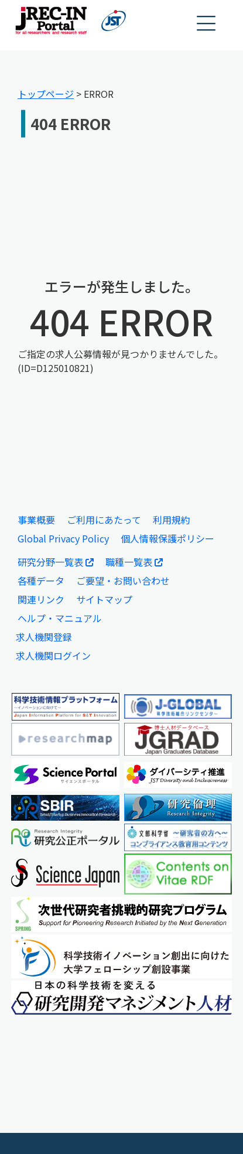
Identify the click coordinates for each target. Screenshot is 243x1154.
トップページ (46, 94)
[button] (207, 24)
